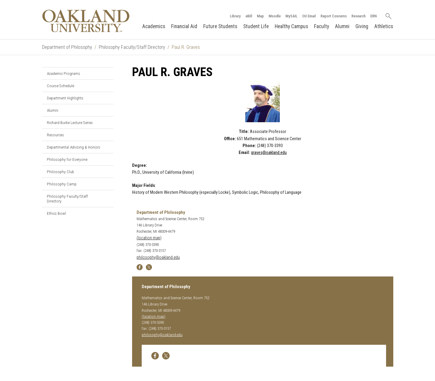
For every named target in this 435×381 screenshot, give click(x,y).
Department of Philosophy (67, 47)
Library (235, 16)
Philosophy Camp (62, 184)
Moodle (275, 16)
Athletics (383, 26)
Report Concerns (334, 16)
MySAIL (291, 16)
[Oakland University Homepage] (85, 21)
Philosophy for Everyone (67, 159)
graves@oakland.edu (269, 152)
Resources (55, 134)
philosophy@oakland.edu (158, 257)
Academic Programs (63, 73)
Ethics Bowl (56, 213)
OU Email (309, 16)
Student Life (256, 26)
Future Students (220, 26)
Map (260, 16)
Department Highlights (65, 98)
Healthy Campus (291, 26)
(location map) (149, 238)
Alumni (342, 26)
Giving (361, 26)
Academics (153, 26)
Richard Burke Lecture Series (70, 122)
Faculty (321, 26)
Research (359, 16)
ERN (373, 16)
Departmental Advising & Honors (73, 147)
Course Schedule (60, 85)
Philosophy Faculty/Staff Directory (132, 47)
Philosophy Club (60, 171)
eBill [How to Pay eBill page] (249, 16)
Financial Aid (184, 26)
